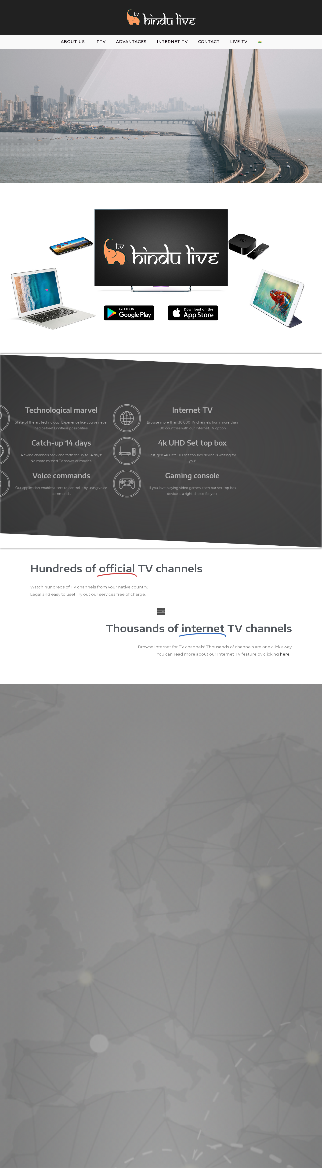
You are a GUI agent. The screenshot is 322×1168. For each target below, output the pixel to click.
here (284, 654)
